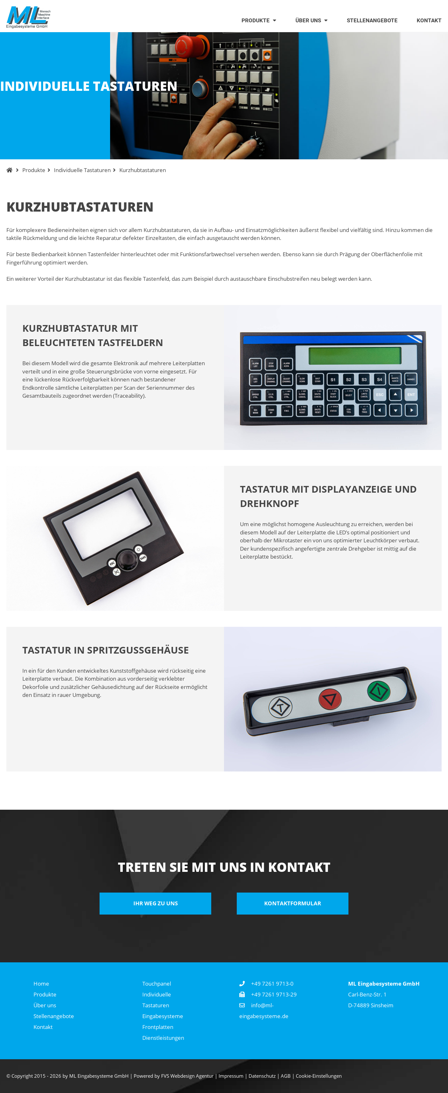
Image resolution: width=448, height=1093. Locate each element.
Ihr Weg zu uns (155, 903)
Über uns (45, 1005)
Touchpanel (156, 983)
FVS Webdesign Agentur (187, 1076)
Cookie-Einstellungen (319, 1076)
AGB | (288, 1076)
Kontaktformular (292, 903)
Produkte (33, 170)
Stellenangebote (54, 1016)
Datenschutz (262, 1076)
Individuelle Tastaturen (82, 170)
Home (41, 983)
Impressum (231, 1076)
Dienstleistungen (163, 1037)
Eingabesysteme (162, 1016)
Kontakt (43, 1027)
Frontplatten (157, 1027)
